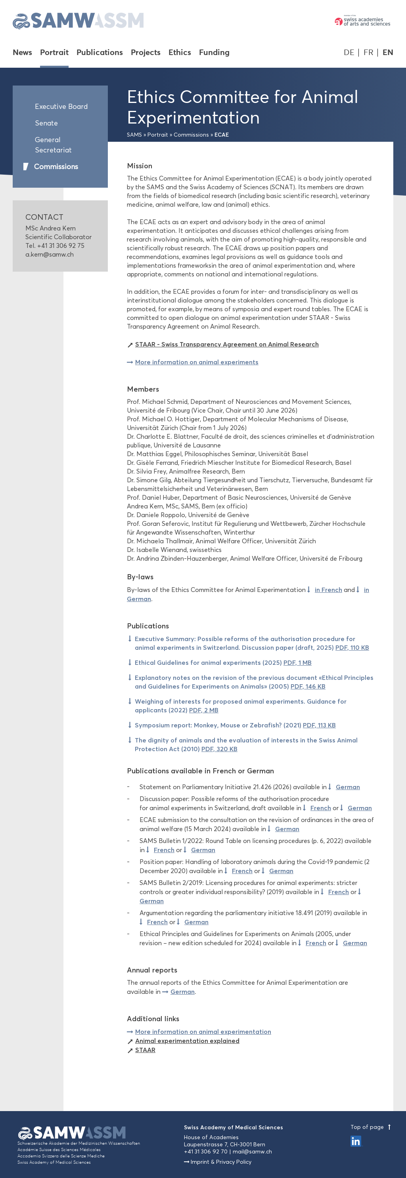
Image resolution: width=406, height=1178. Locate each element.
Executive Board (61, 106)
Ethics (180, 53)
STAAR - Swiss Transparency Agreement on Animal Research (227, 344)
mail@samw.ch (252, 1151)
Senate (46, 123)
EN (388, 52)
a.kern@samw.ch (49, 254)
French (320, 808)
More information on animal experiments (197, 362)
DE (349, 52)
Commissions (56, 166)
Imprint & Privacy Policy (221, 1162)
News (22, 53)
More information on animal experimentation (203, 1031)
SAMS (134, 134)
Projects (146, 53)
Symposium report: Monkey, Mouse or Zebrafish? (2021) (235, 725)
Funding (214, 53)
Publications (100, 53)
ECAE (221, 134)
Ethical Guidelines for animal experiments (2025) (223, 662)
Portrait (54, 53)
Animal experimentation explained (187, 1041)
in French (328, 590)
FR (368, 52)
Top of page (371, 1127)
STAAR (145, 1050)
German (348, 787)
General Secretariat (53, 144)
